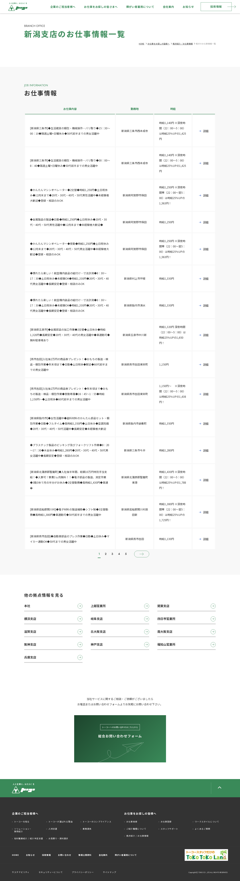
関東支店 (186, 606)
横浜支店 (53, 618)
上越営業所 (120, 606)
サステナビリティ (21, 872)
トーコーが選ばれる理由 (60, 821)
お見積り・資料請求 (58, 838)
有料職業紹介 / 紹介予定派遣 (28, 838)
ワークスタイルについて (207, 821)
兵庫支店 (53, 657)
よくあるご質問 (202, 828)
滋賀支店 (53, 631)
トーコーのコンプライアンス (97, 821)
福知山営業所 (186, 644)
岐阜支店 (120, 618)
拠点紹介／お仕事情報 (183, 43)
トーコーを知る (22, 821)
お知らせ (188, 7)
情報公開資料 (85, 854)
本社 (53, 606)
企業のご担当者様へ (63, 7)
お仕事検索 (131, 821)
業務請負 (87, 828)
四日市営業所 (186, 618)
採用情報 (216, 7)
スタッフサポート (169, 828)
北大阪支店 (120, 631)
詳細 (205, 131)
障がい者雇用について (140, 7)
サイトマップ (109, 872)
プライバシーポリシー (83, 872)
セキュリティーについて (51, 872)
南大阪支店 (186, 631)
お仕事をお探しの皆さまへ (101, 7)
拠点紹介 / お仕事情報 (137, 835)
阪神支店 (53, 644)
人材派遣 (52, 828)
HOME (141, 43)
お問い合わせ (64, 854)
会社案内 (168, 7)
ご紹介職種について (136, 828)
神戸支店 (120, 644)
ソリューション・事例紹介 (23, 830)
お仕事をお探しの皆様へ (159, 43)
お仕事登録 (166, 821)
